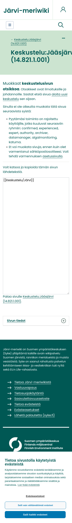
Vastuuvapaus (25, 387)
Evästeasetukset (35, 496)
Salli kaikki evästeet (35, 514)
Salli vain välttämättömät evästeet (35, 505)
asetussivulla (52, 156)
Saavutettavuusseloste (32, 398)
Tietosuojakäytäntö (29, 393)
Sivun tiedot (36, 320)
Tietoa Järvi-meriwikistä (32, 382)
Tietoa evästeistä (27, 404)
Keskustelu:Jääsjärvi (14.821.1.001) (26, 42)
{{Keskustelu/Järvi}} (36, 235)
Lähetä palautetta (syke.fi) (34, 415)
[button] (61, 25)
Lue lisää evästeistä (29, 484)
